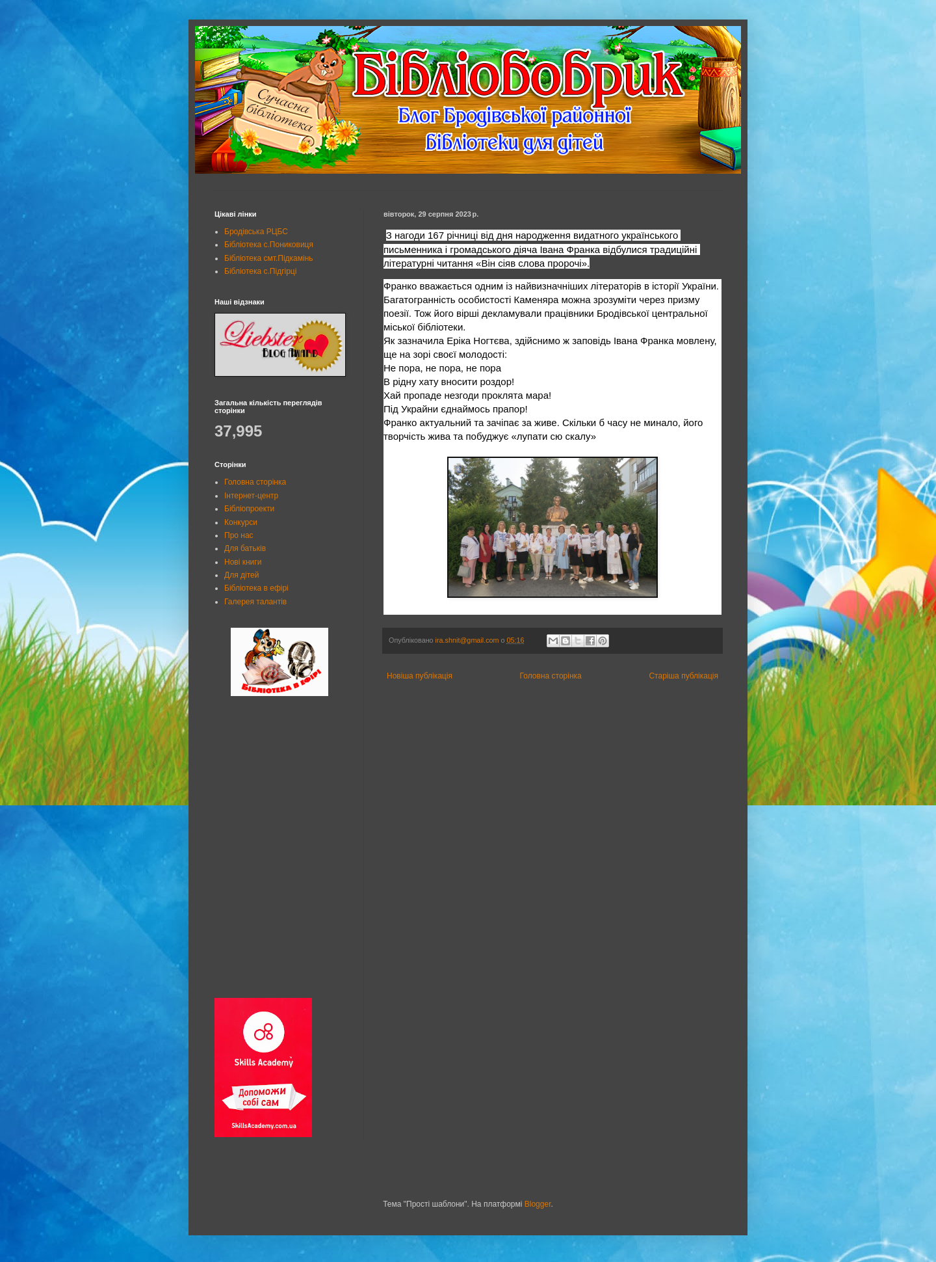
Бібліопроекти (249, 508)
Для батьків (245, 548)
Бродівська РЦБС (256, 231)
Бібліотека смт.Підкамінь (268, 258)
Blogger (538, 1204)
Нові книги (242, 562)
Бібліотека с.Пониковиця (268, 244)
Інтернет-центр (251, 495)
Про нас (239, 535)
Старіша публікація (683, 675)
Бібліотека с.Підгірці (260, 271)
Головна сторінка (551, 675)
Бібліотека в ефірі (256, 588)
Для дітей (241, 575)
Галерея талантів (255, 601)
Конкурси (240, 522)
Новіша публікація (419, 675)
